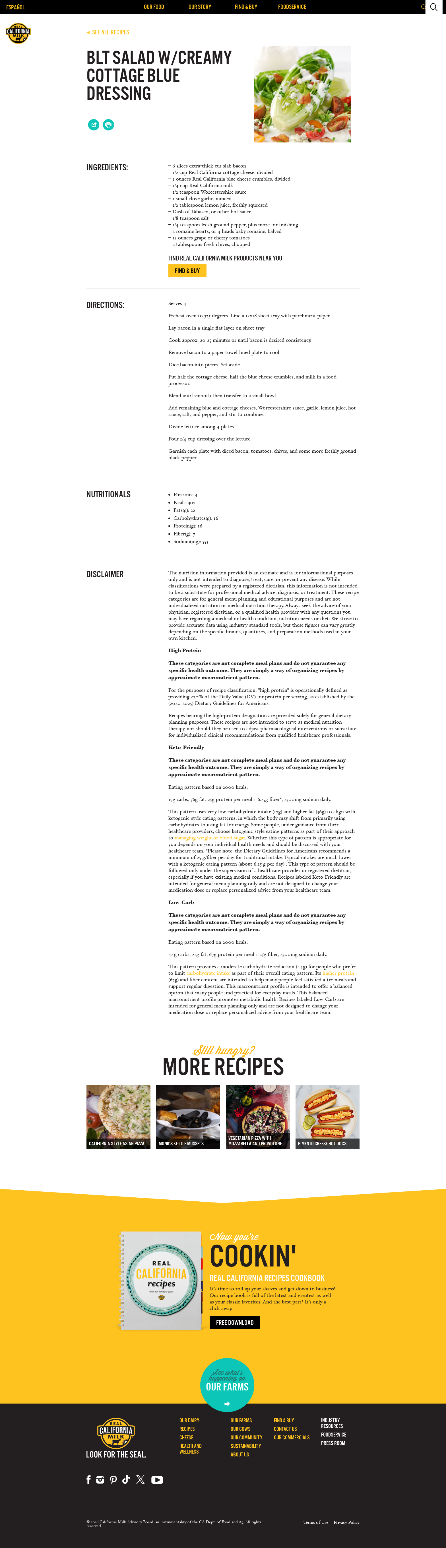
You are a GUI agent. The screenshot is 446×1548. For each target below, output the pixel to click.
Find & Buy (246, 6)
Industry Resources (332, 1423)
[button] (437, 7)
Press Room (333, 1443)
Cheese (186, 1438)
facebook (88, 1479)
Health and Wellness (190, 1449)
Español (15, 7)
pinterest (113, 1479)
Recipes (187, 1429)
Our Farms (241, 1420)
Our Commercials (292, 1438)
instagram (100, 1479)
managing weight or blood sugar (210, 838)
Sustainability (246, 1446)
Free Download (235, 1322)
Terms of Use (315, 1522)
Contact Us (285, 1429)
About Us (240, 1455)
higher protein (338, 973)
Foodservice (292, 6)
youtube (157, 1479)
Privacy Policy (347, 1522)
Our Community (247, 1438)
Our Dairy (189, 1420)
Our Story (200, 6)
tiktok (126, 1479)
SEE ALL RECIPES (107, 32)
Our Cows (241, 1429)
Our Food (154, 6)
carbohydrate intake (208, 973)
